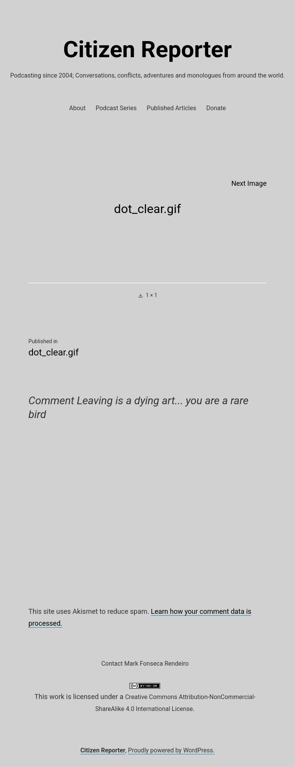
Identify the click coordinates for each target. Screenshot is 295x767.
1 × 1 (151, 295)
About (77, 108)
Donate (216, 108)
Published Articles (171, 108)
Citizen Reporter (147, 49)
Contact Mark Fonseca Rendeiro (145, 663)
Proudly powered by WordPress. (171, 750)
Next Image (249, 183)
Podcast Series (116, 108)
